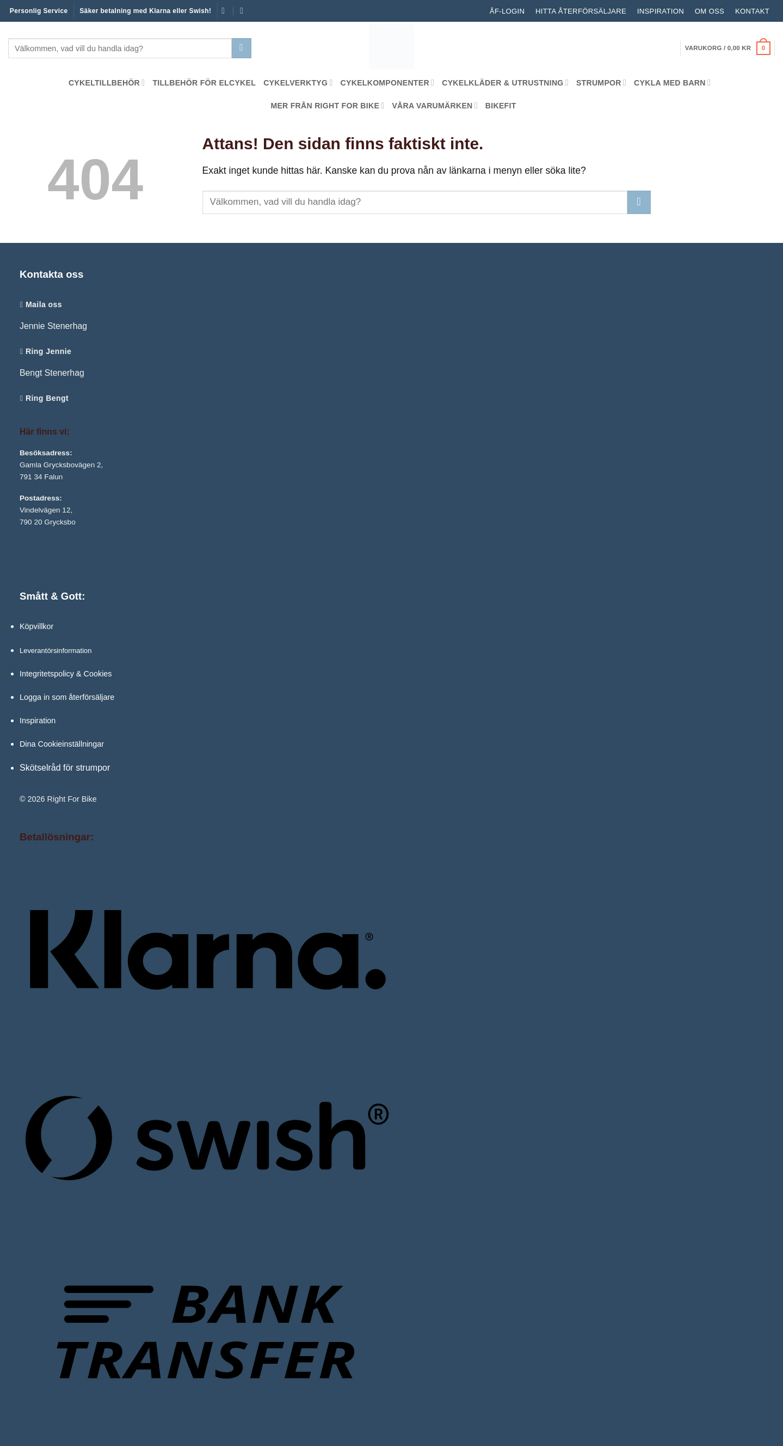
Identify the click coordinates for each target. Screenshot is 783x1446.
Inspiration (660, 11)
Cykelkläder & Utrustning (505, 82)
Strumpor (601, 82)
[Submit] (241, 48)
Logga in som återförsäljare (67, 697)
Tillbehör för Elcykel (204, 82)
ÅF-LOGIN (507, 11)
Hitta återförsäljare (580, 11)
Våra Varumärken (434, 105)
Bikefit (500, 105)
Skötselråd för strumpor (65, 767)
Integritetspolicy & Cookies (66, 673)
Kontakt (752, 11)
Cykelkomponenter (388, 82)
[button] (727, 48)
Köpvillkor (36, 626)
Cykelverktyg (297, 82)
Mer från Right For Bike (327, 105)
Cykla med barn (672, 82)
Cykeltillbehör (107, 82)
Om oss (709, 11)
